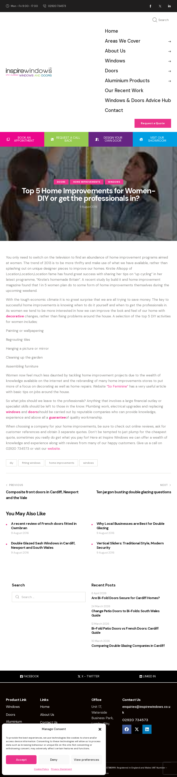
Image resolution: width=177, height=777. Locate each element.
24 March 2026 (100, 606)
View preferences (86, 760)
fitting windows (31, 463)
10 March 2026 (100, 641)
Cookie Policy (41, 769)
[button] (100, 729)
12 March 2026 (100, 623)
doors (33, 412)
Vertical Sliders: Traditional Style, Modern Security (130, 545)
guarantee (57, 417)
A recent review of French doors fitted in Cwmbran (44, 525)
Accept (21, 760)
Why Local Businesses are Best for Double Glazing (131, 525)
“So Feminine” (117, 386)
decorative (15, 316)
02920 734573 (135, 720)
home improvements (61, 463)
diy (11, 463)
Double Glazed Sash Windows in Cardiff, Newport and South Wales (43, 545)
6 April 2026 (98, 593)
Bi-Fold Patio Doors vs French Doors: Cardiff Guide (125, 630)
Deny (53, 760)
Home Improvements (86, 182)
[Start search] (155, 20)
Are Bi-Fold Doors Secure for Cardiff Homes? (125, 598)
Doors (61, 182)
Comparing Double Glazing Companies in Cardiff (128, 646)
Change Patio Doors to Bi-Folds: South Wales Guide (125, 613)
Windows (114, 182)
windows (13, 412)
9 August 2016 (20, 533)
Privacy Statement (61, 769)
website (54, 448)
